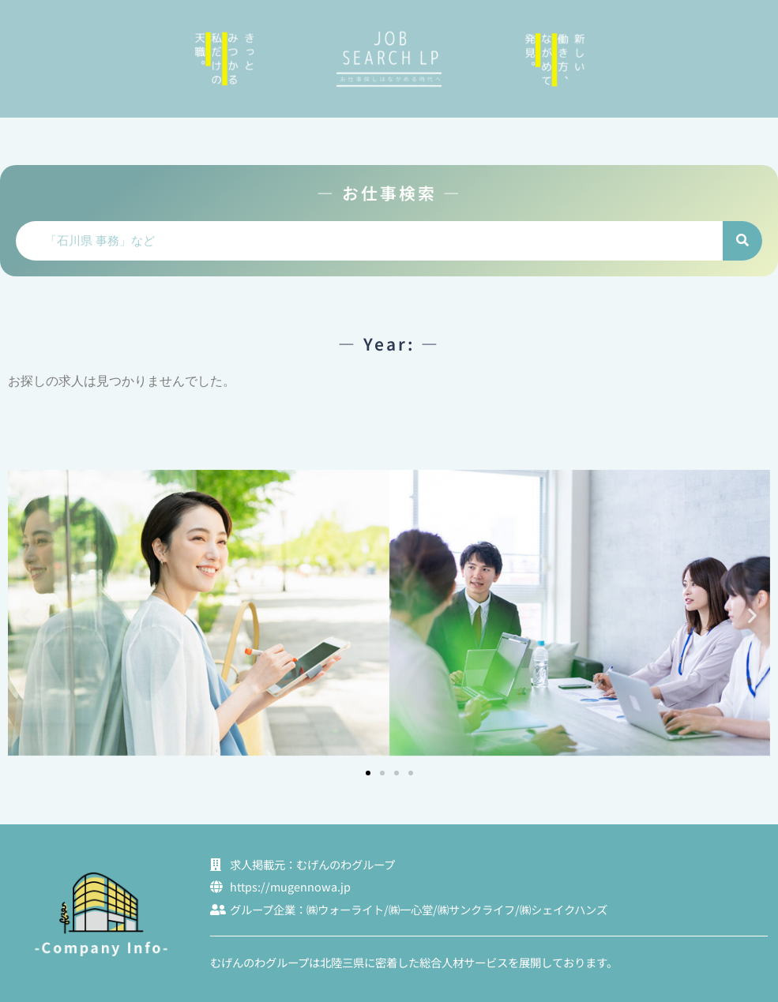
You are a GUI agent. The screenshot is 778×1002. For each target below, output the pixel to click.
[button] (26, 615)
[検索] (742, 241)
